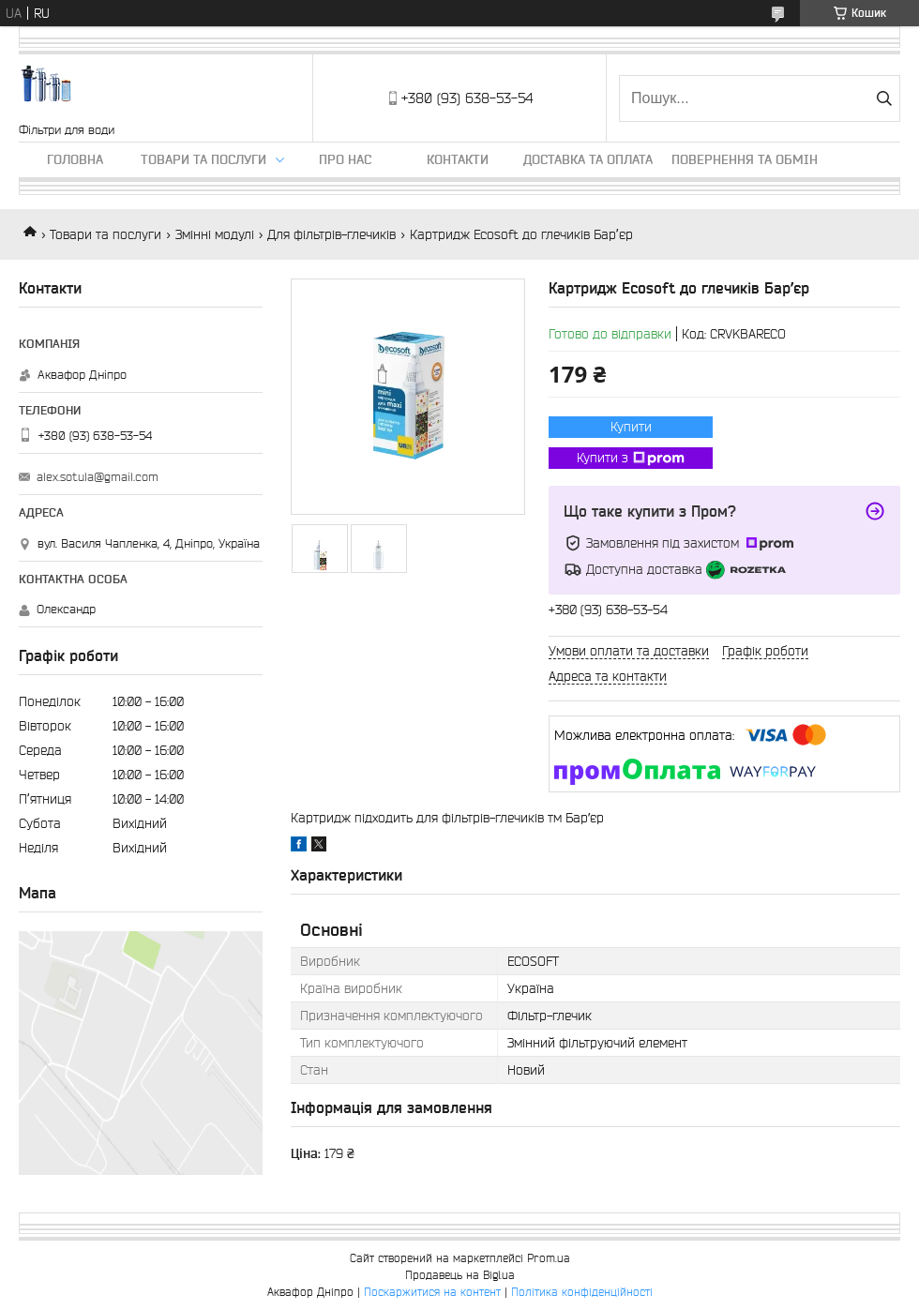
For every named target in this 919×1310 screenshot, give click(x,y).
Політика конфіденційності (582, 1292)
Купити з (631, 458)
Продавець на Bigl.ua (460, 1275)
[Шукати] (883, 98)
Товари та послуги (203, 159)
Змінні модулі (214, 234)
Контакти (458, 159)
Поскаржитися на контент (432, 1292)
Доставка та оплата (588, 159)
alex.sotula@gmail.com (97, 477)
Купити (631, 426)
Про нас (345, 159)
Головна (75, 159)
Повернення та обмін (744, 159)
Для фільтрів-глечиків (331, 234)
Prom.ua (548, 1258)
